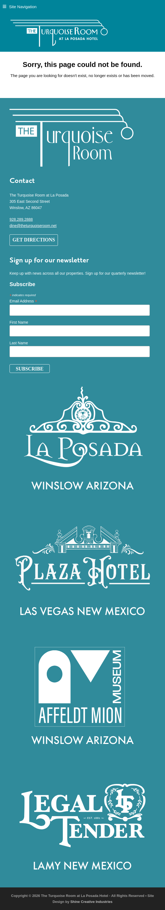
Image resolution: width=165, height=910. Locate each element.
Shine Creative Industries (91, 902)
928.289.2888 (21, 219)
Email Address (23, 301)
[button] (19, 6)
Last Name (19, 343)
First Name (19, 322)
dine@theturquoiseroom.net (33, 225)
